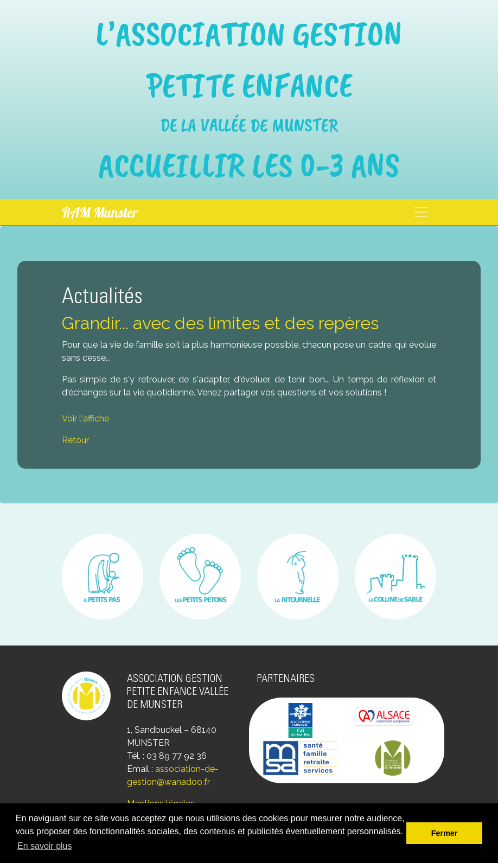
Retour (75, 440)
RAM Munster (100, 212)
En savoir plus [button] (44, 846)
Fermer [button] (444, 833)
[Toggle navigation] (421, 212)
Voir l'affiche (85, 418)
